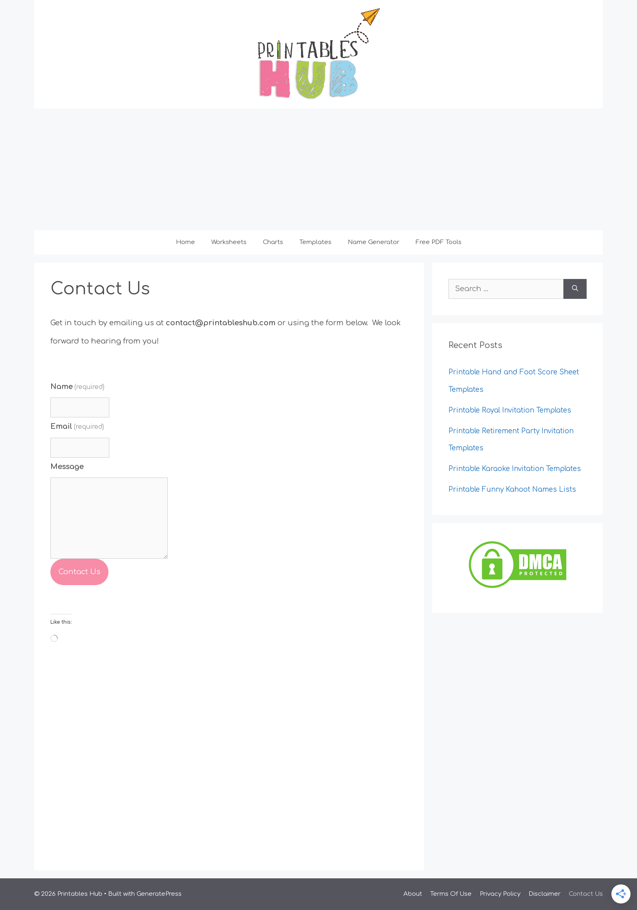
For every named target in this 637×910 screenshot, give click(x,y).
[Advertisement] (318, 169)
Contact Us (79, 572)
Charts (273, 242)
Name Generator (373, 242)
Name (77, 387)
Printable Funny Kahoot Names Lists (512, 489)
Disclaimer (545, 894)
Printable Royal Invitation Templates (509, 410)
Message (67, 467)
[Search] (575, 289)
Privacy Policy (500, 894)
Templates (315, 242)
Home (185, 242)
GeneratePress (159, 894)
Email (77, 426)
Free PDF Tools (439, 242)
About (412, 894)
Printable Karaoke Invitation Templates (514, 469)
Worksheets (229, 242)
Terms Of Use (451, 894)
